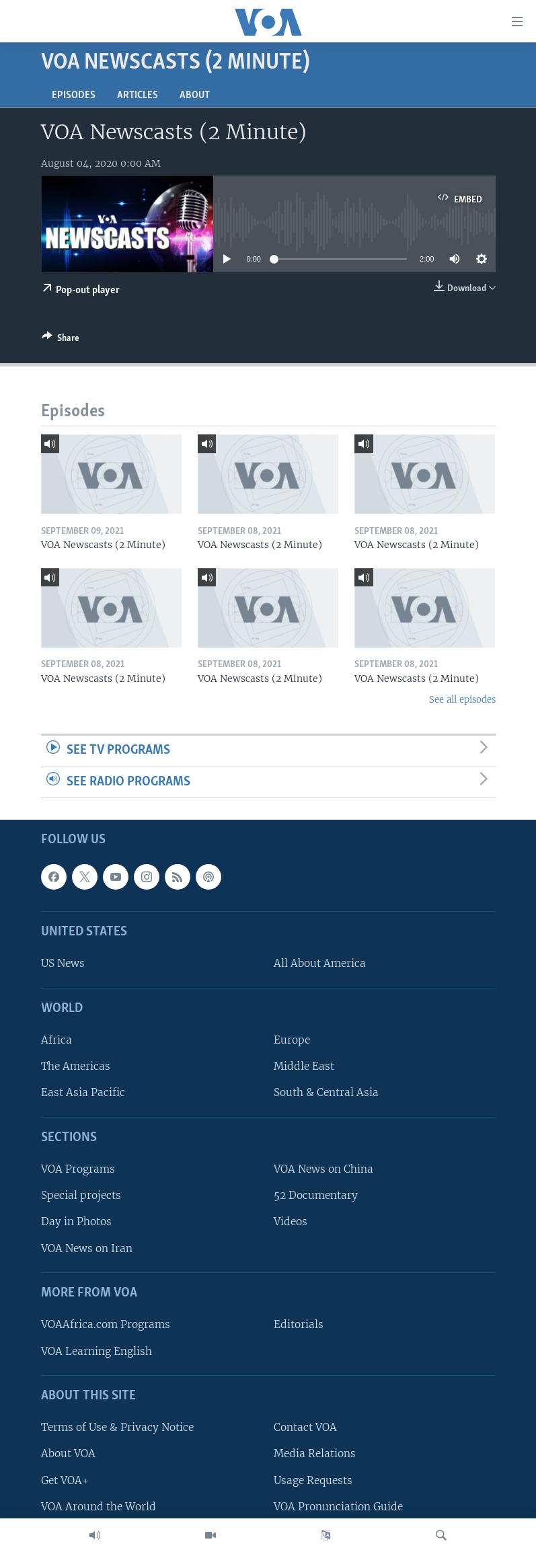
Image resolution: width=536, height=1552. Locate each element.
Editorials (298, 1325)
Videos (290, 1222)
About (195, 95)
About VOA (68, 1454)
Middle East (304, 1066)
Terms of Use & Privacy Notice (117, 1428)
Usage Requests (313, 1480)
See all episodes (462, 699)
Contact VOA (305, 1428)
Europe (292, 1040)
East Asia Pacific (83, 1093)
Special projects (81, 1196)
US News (63, 964)
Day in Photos (76, 1222)
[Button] (60, 340)
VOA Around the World (98, 1506)
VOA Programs (78, 1169)
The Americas (75, 1066)
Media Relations (315, 1454)
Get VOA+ (65, 1480)
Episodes (73, 95)
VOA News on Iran (86, 1248)
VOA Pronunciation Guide (338, 1506)
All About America (320, 964)
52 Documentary (316, 1196)
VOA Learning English (96, 1351)
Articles (137, 95)
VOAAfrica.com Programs (105, 1325)
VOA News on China (323, 1169)
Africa (56, 1040)
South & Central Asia (326, 1093)
